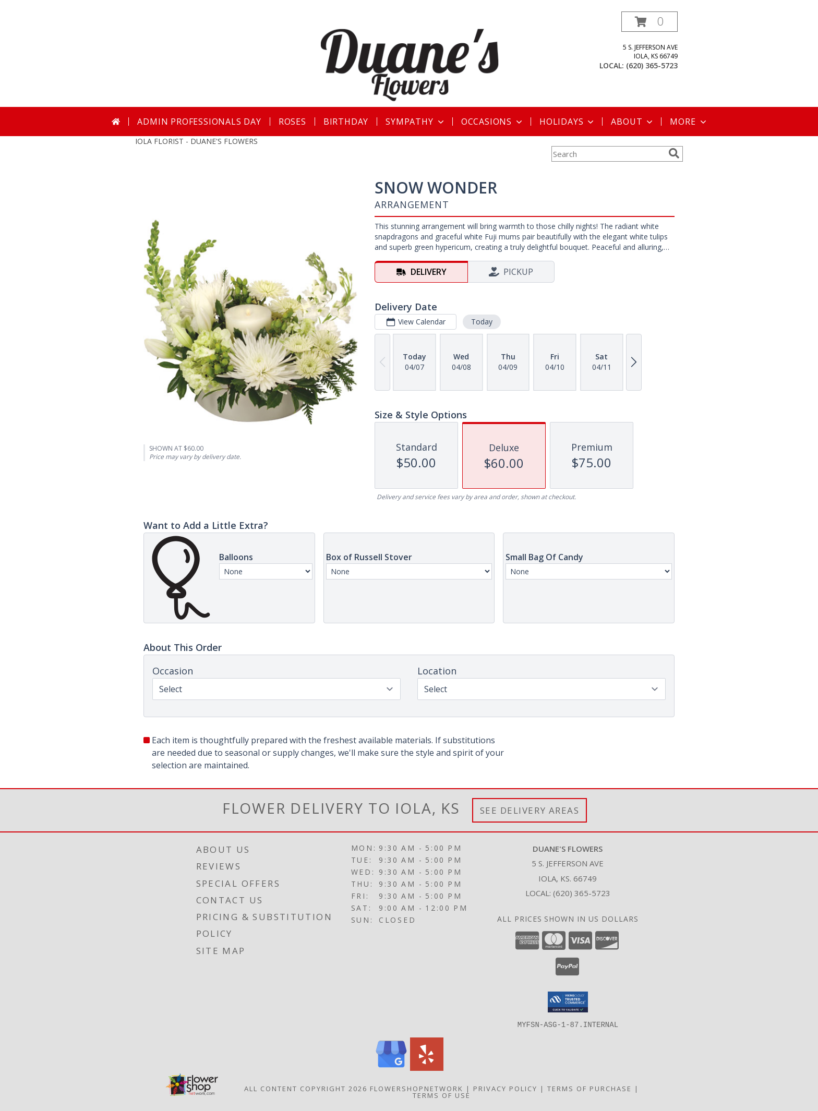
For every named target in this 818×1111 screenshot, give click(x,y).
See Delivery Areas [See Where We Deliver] (530, 810)
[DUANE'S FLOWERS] (410, 59)
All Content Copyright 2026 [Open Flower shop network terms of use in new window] (305, 1088)
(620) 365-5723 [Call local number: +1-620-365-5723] (652, 65)
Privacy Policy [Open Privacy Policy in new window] (505, 1088)
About (633, 121)
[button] (649, 21)
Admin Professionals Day (199, 121)
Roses (292, 121)
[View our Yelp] (426, 1067)
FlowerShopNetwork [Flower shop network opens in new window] (416, 1088)
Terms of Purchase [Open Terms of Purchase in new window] (589, 1088)
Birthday (345, 121)
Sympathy (416, 121)
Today (481, 322)
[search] (674, 153)
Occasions (492, 121)
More (689, 121)
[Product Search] (608, 154)
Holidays (567, 121)
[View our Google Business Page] (391, 1067)
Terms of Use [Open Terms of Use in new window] (442, 1095)
